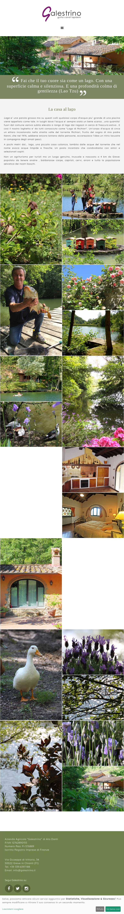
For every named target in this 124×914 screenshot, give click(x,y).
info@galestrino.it (24, 870)
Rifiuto (100, 909)
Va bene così (113, 909)
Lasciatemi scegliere (12, 909)
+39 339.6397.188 (20, 866)
